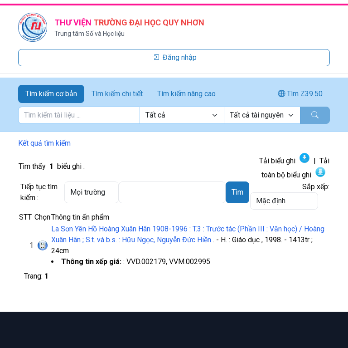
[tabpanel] (174, 115)
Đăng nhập (174, 57)
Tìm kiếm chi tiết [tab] (117, 93)
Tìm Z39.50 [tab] (300, 93)
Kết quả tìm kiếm (44, 143)
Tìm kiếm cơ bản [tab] (51, 93)
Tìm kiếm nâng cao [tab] (186, 93)
